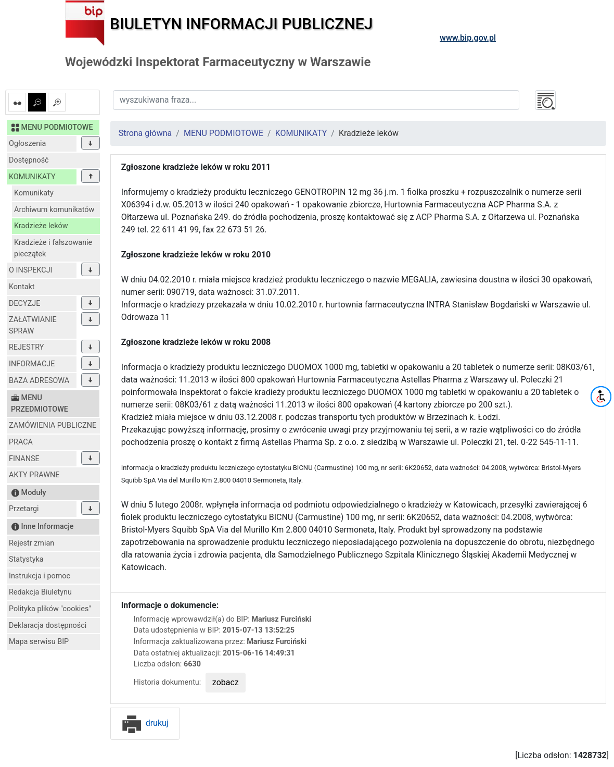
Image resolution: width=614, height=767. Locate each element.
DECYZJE (24, 303)
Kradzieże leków (41, 225)
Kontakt (22, 286)
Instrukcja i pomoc (39, 576)
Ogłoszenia (27, 143)
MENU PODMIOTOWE (223, 133)
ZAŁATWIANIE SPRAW (33, 325)
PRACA (21, 442)
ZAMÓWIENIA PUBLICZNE (52, 425)
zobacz (225, 682)
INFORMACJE (32, 364)
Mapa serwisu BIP (39, 641)
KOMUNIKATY (32, 176)
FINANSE (24, 458)
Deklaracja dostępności (47, 625)
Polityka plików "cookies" (50, 608)
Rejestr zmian (31, 543)
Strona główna (145, 133)
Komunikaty (34, 193)
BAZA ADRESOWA (39, 380)
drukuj (145, 723)
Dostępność (29, 160)
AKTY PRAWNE (34, 475)
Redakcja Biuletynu (40, 592)
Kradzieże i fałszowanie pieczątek (53, 248)
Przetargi (24, 508)
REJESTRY (26, 347)
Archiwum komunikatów (54, 209)
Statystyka (26, 559)
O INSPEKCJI (30, 270)
